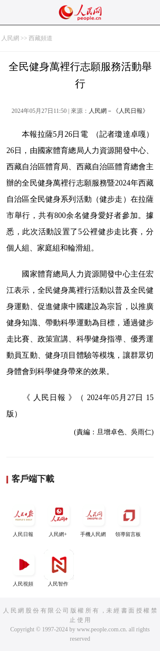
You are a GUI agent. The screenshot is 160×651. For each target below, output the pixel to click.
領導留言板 (129, 518)
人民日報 (24, 518)
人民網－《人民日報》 (118, 111)
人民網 (10, 38)
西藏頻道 (40, 38)
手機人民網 (94, 518)
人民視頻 (24, 568)
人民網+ (59, 518)
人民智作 (59, 568)
